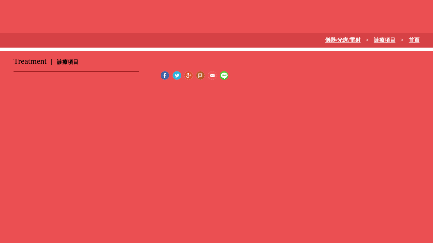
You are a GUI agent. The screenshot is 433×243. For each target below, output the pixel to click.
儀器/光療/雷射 (343, 40)
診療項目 (384, 40)
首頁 (414, 40)
